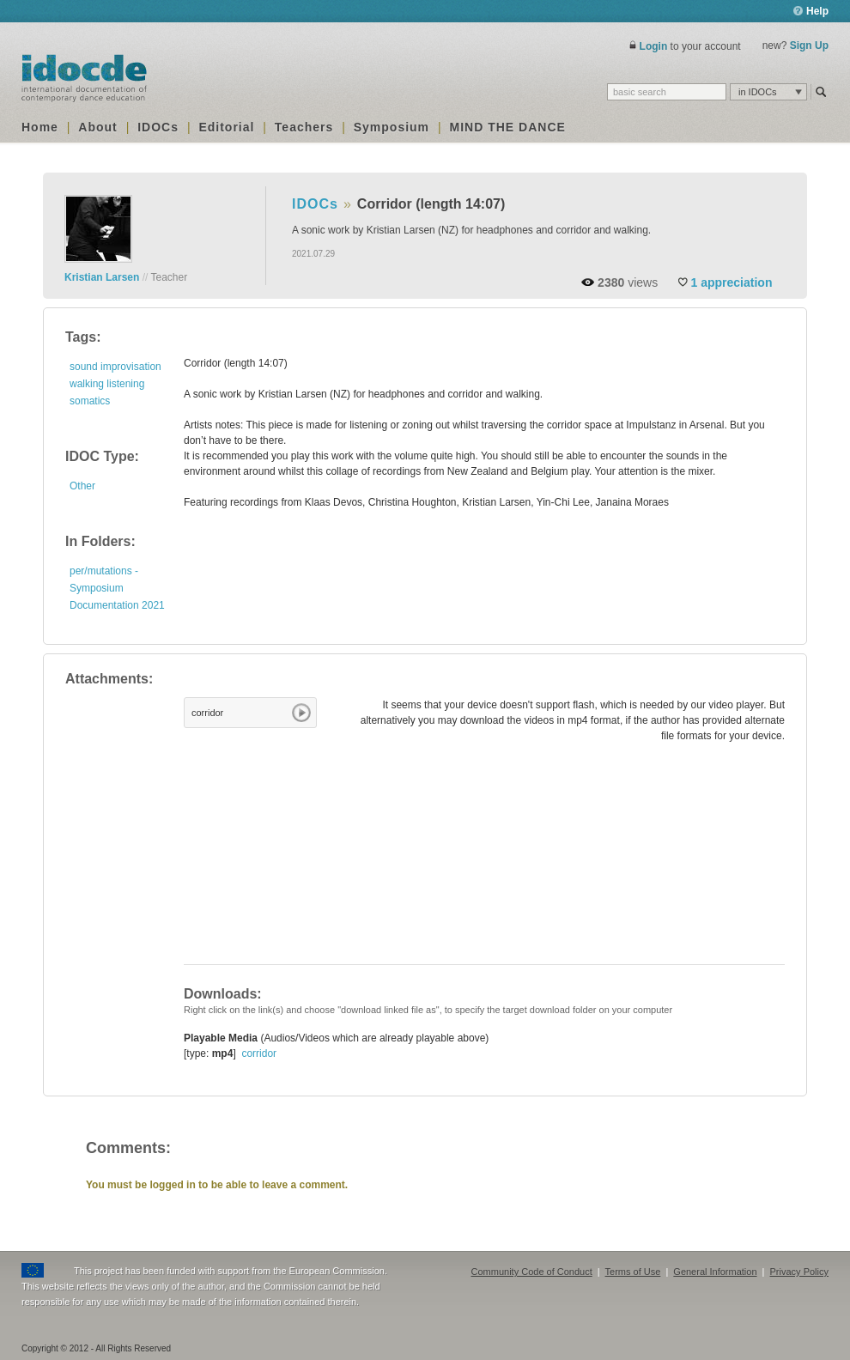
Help (811, 11)
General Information (714, 1271)
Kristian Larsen (101, 277)
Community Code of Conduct (531, 1271)
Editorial (226, 127)
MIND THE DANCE (508, 127)
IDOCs (158, 127)
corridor (207, 712)
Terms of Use (633, 1271)
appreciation (732, 282)
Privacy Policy (799, 1271)
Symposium (391, 127)
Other (82, 486)
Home (39, 127)
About (97, 127)
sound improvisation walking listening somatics (115, 384)
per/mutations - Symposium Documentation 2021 (117, 588)
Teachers (304, 127)
